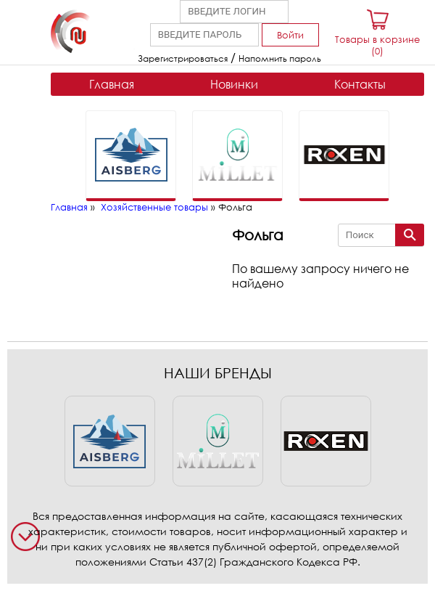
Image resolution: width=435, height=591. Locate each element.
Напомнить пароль (280, 58)
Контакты (360, 84)
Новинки (234, 84)
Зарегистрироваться (183, 58)
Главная (111, 84)
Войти (290, 35)
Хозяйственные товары (154, 207)
